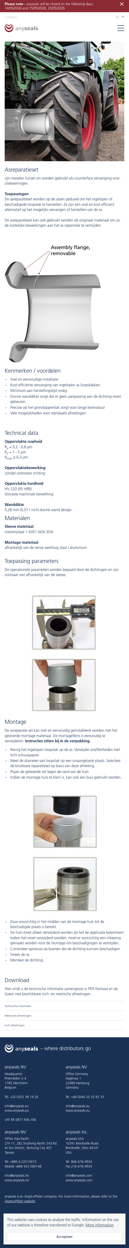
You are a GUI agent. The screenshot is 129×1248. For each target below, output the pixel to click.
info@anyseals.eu (17, 1106)
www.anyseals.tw (17, 1180)
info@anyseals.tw (17, 1175)
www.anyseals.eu (17, 1110)
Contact (11, 17)
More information (100, 1225)
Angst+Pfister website (20, 1201)
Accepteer (64, 1236)
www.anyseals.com (79, 1180)
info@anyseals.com (79, 1175)
